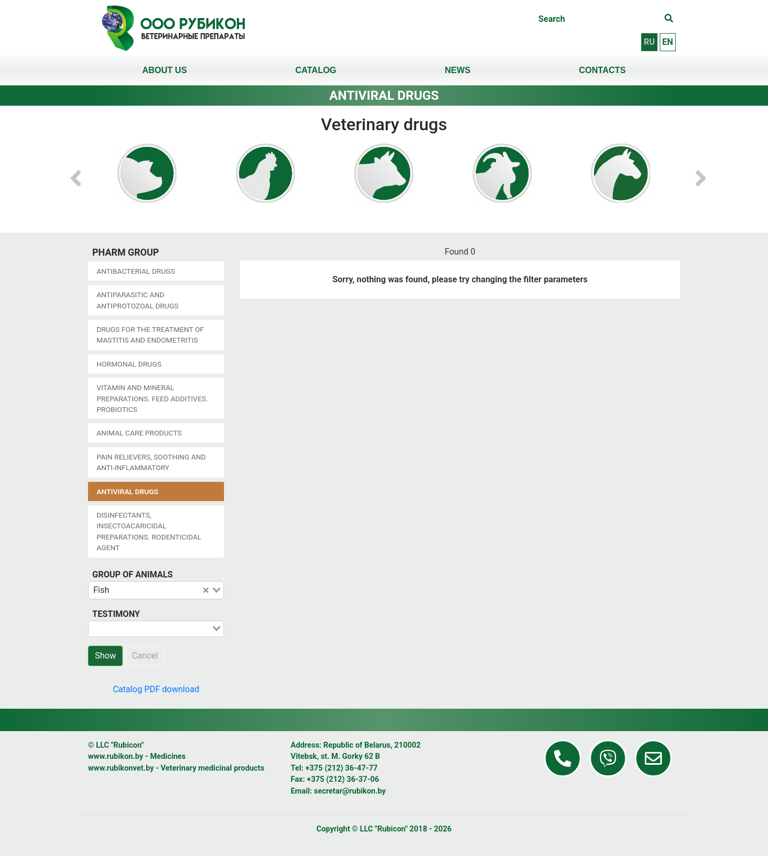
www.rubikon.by (115, 756)
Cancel (145, 656)
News (457, 70)
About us (164, 70)
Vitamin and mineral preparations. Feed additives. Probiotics (152, 398)
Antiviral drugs (127, 491)
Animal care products (139, 433)
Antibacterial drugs (136, 271)
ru (649, 42)
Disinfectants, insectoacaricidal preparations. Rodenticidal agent (149, 531)
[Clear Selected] (206, 590)
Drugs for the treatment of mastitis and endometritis (150, 334)
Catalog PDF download (156, 689)
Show (105, 656)
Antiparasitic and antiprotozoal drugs (138, 300)
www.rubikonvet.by (121, 768)
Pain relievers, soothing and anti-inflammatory (151, 462)
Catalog (316, 70)
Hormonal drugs (129, 364)
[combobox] (156, 590)
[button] (75, 173)
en (667, 42)
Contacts (602, 70)
